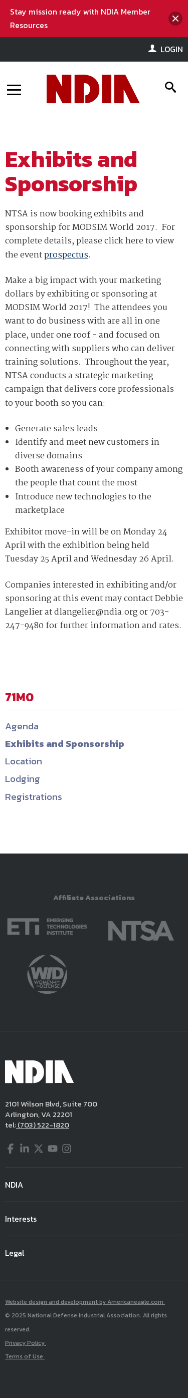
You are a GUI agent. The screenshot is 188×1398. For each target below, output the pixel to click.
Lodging (22, 778)
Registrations (33, 796)
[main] (94, 485)
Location (23, 761)
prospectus (66, 255)
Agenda (22, 726)
